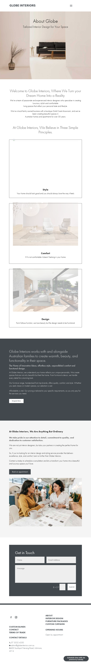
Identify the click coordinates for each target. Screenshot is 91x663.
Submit (71, 587)
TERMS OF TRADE (17, 632)
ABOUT (49, 615)
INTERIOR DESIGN (54, 618)
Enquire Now (16, 401)
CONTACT (13, 629)
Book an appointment (20, 472)
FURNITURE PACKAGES (57, 621)
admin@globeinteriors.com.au (22, 645)
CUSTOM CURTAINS (55, 624)
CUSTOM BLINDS (17, 626)
